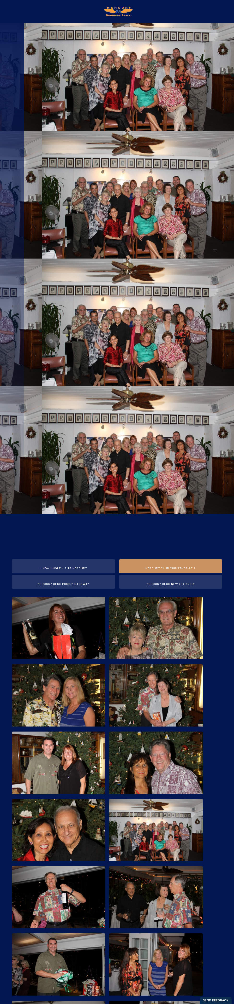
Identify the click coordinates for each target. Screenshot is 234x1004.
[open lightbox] (58, 628)
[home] (117, 11)
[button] (215, 251)
